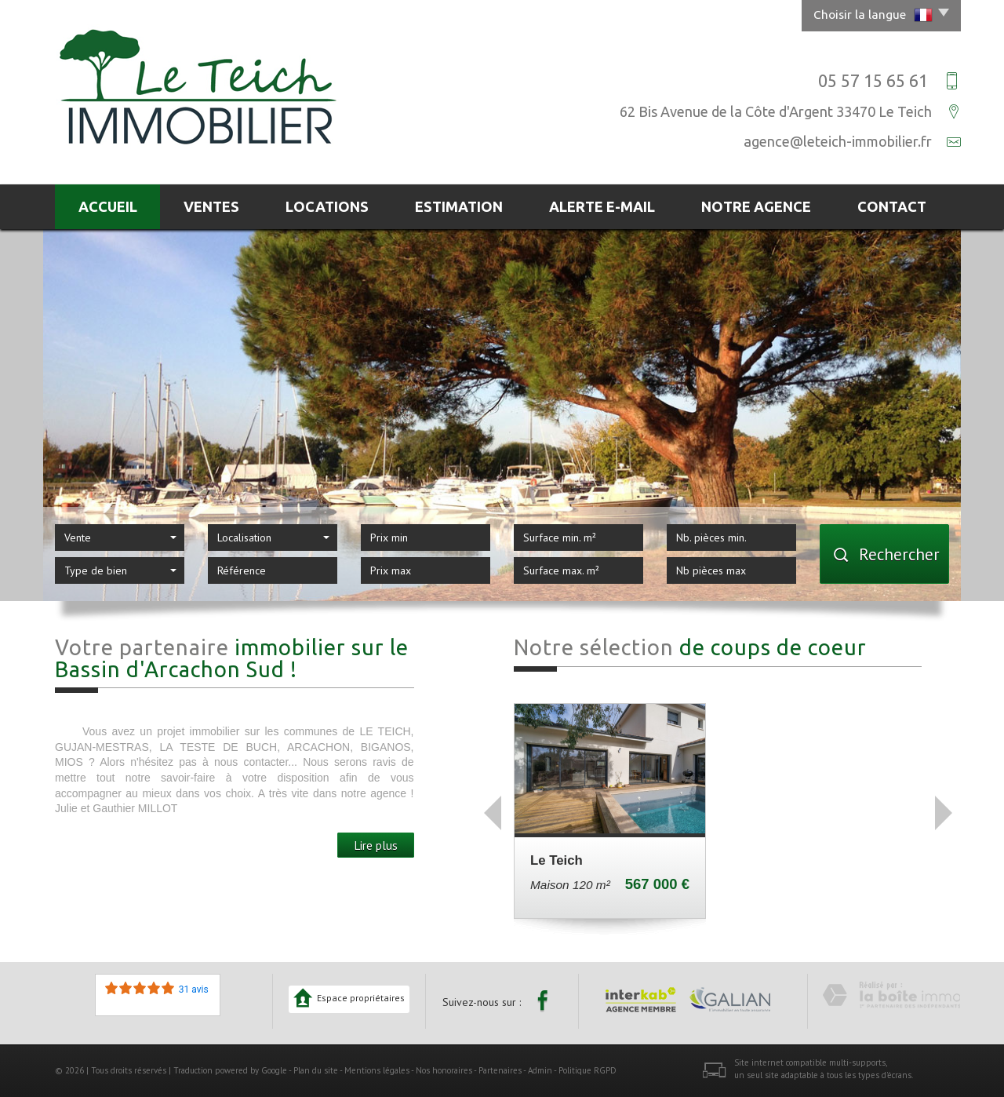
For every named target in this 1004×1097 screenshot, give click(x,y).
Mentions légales (376, 1070)
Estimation (459, 206)
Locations (327, 206)
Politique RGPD (587, 1070)
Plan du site (315, 1070)
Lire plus (376, 845)
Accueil (107, 206)
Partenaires (500, 1070)
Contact (891, 206)
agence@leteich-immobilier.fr (838, 141)
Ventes (211, 206)
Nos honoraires (444, 1070)
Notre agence (756, 206)
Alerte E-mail (602, 206)
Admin (540, 1070)
